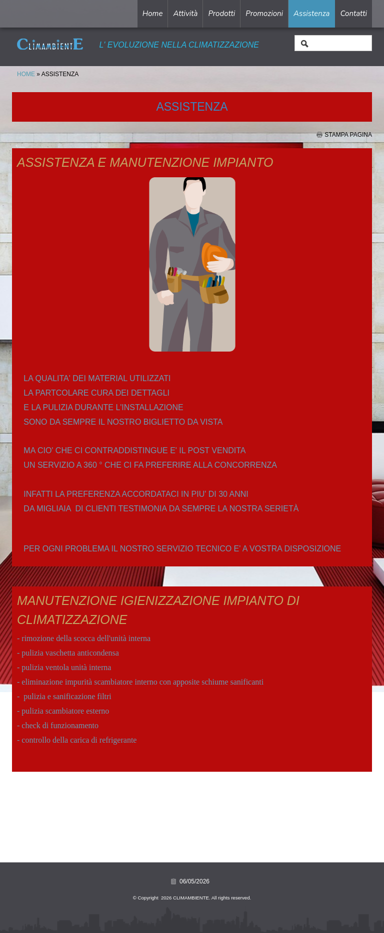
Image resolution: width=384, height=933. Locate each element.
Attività (185, 14)
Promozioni (264, 14)
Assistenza (312, 14)
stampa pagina (348, 135)
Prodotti (221, 14)
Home (152, 14)
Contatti (353, 14)
